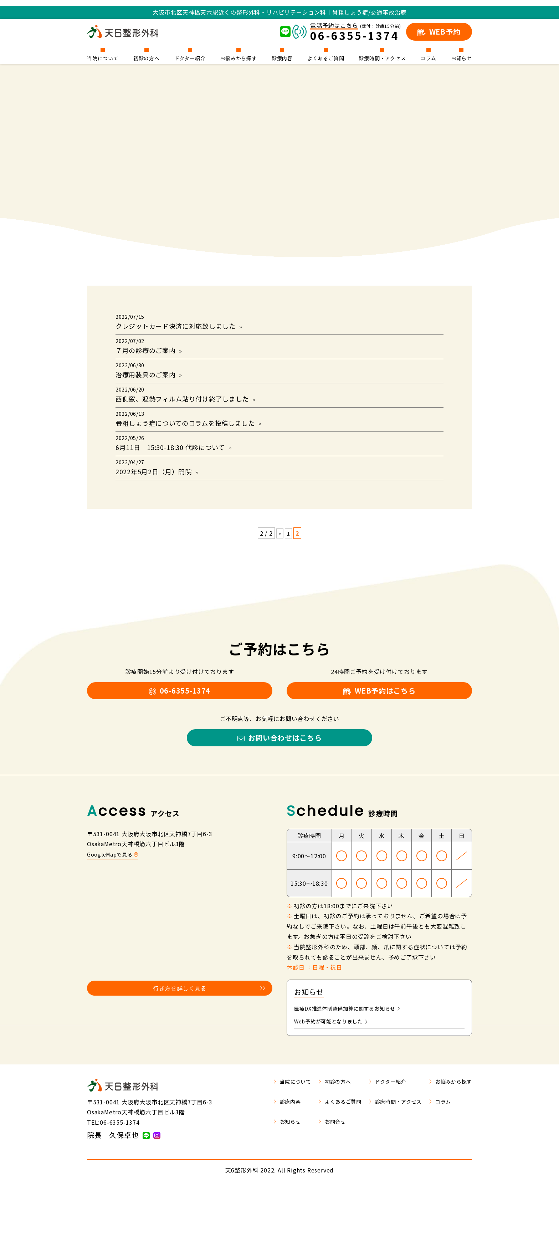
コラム (428, 58)
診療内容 (282, 58)
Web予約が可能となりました (335, 1086)
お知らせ (461, 58)
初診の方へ (146, 58)
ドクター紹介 (190, 58)
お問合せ (316, 1187)
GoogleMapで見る (115, 917)
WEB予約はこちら (379, 746)
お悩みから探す (238, 58)
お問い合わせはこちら (279, 798)
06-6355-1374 (179, 746)
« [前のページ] (279, 586)
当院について (103, 58)
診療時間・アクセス (382, 58)
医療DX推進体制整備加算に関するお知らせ (354, 1072)
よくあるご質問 (325, 58)
